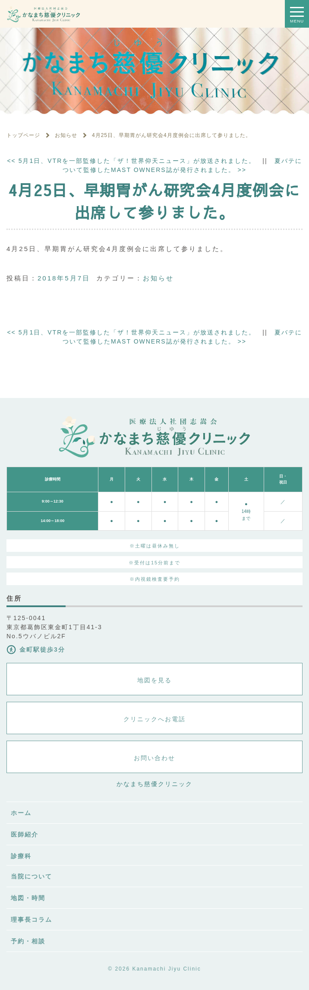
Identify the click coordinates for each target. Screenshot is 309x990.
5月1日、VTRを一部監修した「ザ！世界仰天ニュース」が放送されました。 (131, 160)
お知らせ (158, 278)
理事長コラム (31, 919)
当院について (31, 876)
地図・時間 (28, 898)
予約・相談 (28, 941)
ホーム (21, 812)
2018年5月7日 (64, 278)
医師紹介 (24, 834)
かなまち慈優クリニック (154, 783)
